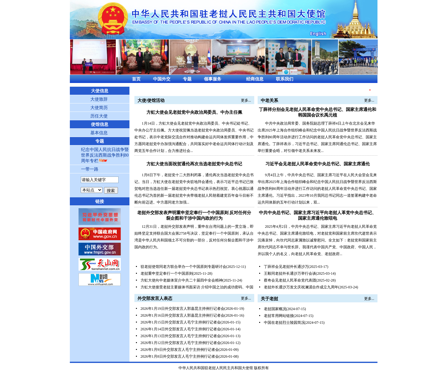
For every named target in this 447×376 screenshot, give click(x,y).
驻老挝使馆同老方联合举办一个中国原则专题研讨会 (183, 266)
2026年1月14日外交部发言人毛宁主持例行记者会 (181, 329)
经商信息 (255, 79)
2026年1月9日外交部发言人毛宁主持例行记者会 (180, 349)
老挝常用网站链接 (279, 316)
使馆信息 (99, 124)
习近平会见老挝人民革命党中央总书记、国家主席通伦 (317, 164)
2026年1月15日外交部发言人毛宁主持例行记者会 (181, 322)
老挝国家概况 (275, 309)
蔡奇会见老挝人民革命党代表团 (290, 280)
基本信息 (99, 133)
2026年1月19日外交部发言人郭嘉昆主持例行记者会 (182, 308)
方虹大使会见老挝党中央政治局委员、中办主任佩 (194, 112)
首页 (136, 79)
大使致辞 (99, 99)
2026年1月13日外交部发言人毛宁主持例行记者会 (181, 336)
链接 (99, 201)
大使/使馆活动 (151, 100)
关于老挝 (269, 298)
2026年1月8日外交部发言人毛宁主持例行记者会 (180, 356)
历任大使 (99, 116)
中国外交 (161, 79)
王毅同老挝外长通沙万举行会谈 (290, 273)
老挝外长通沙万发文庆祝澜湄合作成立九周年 (301, 287)
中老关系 (269, 100)
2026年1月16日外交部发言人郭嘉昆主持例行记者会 (182, 315)
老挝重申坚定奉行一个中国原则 (167, 273)
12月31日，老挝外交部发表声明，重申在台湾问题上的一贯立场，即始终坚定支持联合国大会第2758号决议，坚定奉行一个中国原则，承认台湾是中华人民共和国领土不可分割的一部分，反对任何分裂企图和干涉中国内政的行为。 (194, 236)
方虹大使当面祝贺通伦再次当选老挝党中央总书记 (194, 164)
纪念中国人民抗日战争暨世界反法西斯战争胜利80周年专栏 (105, 155)
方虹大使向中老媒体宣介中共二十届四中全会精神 (182, 280)
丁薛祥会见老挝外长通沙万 (286, 266)
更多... (246, 100)
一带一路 (89, 169)
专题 (187, 79)
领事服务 (212, 79)
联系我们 (284, 79)
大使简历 (99, 107)
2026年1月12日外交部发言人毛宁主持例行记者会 (181, 343)
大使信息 (99, 91)
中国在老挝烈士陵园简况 (284, 322)
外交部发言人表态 (155, 298)
